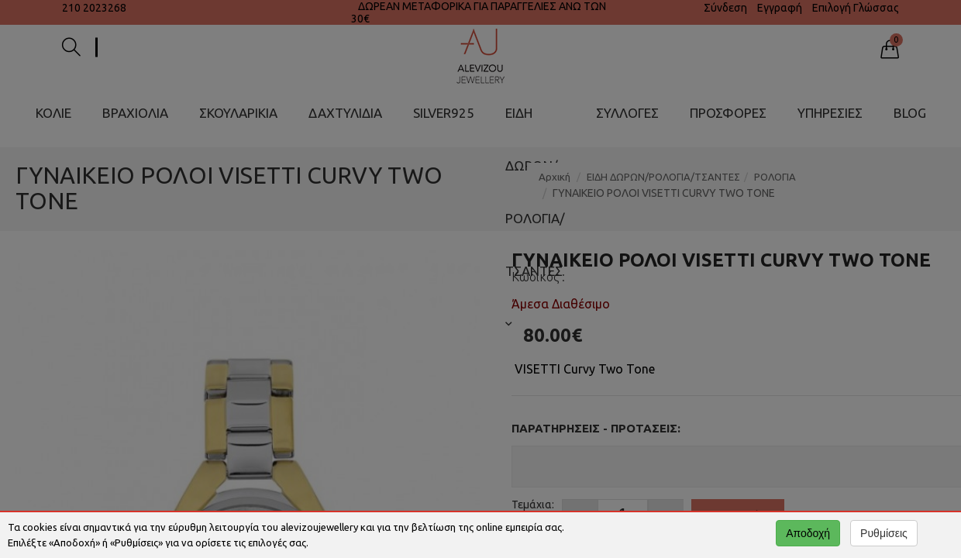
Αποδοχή (808, 533)
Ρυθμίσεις (884, 533)
